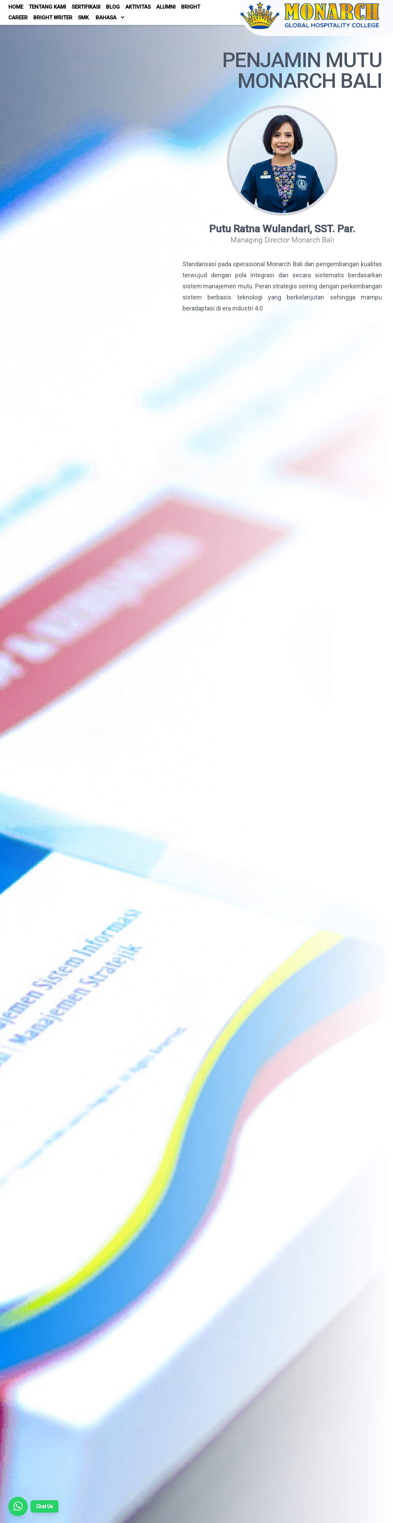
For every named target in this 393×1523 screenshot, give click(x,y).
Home (15, 7)
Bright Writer (52, 18)
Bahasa (110, 17)
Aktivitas (138, 7)
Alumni (166, 7)
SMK (83, 18)
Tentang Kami (47, 7)
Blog (113, 7)
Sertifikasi (86, 7)
